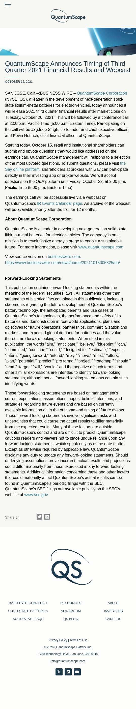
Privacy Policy (57, 640)
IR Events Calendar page (59, 203)
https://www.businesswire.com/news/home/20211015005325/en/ (62, 263)
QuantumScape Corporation (102, 93)
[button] (39, 517)
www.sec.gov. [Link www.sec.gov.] (36, 495)
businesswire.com (64, 256)
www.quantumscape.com (100, 247)
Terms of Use (79, 640)
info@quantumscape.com (68, 661)
